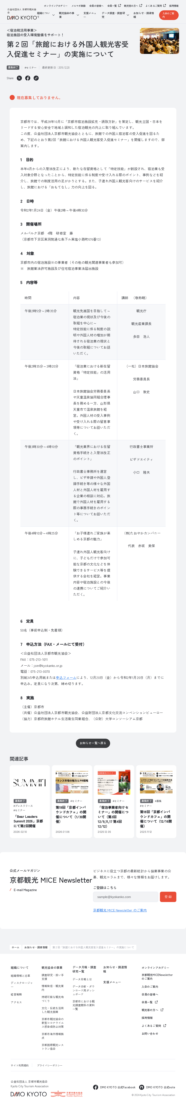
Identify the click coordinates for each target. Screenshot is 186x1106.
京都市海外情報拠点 (53, 1036)
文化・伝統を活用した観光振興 (53, 1010)
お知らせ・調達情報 (143, 15)
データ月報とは (82, 979)
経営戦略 (16, 994)
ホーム (15, 947)
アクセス (16, 1002)
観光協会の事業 (52, 968)
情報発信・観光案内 (53, 988)
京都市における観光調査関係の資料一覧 (84, 1005)
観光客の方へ (131, 5)
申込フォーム (66, 677)
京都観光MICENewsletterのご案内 (157, 977)
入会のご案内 (168, 15)
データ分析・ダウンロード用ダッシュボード (84, 990)
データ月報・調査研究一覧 (84, 969)
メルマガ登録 (78, 5)
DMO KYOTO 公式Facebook (118, 1087)
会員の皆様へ (96, 5)
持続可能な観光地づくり (53, 999)
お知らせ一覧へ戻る (93, 743)
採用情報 (174, 5)
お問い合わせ (150, 1033)
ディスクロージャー (22, 985)
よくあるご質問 (153, 5)
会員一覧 (112, 5)
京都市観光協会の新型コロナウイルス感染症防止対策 (53, 1023)
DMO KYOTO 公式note (160, 1087)
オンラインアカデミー (55, 5)
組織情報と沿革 (20, 976)
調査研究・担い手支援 (53, 977)
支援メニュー (89, 15)
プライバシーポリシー (50, 1065)
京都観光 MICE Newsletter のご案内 (120, 910)
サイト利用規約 (20, 1065)
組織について (20, 968)
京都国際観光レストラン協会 (53, 1047)
